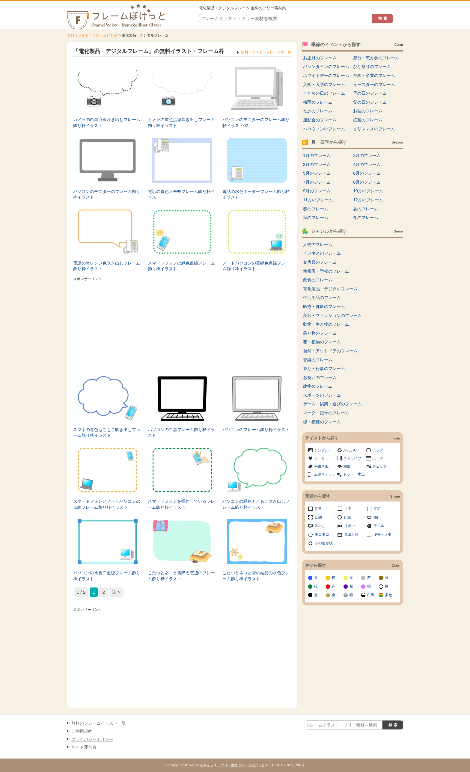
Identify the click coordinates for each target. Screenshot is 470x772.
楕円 (377, 517)
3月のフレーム (317, 164)
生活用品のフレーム (322, 297)
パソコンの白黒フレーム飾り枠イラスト (181, 432)
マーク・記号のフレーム (326, 412)
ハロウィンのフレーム (324, 128)
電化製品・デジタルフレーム (330, 288)
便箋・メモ (382, 534)
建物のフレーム (317, 386)
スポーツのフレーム (322, 395)
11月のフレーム (318, 199)
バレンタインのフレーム (326, 66)
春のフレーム (315, 208)
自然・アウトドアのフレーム (330, 350)
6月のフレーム (367, 173)
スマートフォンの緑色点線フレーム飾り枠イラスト (181, 266)
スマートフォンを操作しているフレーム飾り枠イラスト (181, 504)
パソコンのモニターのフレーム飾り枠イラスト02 (256, 122)
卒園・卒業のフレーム (374, 75)
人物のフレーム (317, 244)
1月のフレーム (317, 155)
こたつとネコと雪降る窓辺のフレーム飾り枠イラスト (181, 575)
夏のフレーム (365, 208)
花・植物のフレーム (322, 341)
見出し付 (351, 534)
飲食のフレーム (317, 279)
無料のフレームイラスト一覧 (98, 723)
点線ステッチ (325, 474)
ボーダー (379, 458)
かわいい (350, 450)
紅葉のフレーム (367, 119)
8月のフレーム (367, 182)
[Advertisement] (182, 325)
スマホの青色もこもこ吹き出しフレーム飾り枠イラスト (106, 432)
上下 (347, 509)
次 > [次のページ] (116, 592)
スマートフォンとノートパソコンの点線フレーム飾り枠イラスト (106, 504)
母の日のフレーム (370, 93)
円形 (347, 517)
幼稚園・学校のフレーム (326, 271)
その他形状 (324, 543)
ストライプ (352, 458)
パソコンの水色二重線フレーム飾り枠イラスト (106, 575)
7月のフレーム (317, 182)
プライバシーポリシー (92, 739)
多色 (388, 595)
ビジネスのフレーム (322, 253)
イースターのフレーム (374, 84)
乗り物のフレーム (320, 333)
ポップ (377, 450)
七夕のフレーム (317, 110)
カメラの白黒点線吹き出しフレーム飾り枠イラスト (106, 122)
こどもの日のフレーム (324, 93)
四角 (318, 509)
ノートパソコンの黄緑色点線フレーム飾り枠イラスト (256, 266)
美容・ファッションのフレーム (332, 315)
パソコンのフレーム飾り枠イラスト (256, 429)
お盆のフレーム (367, 110)
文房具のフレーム (320, 262)
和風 (346, 466)
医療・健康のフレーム (324, 306)
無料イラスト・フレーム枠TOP (92, 35)
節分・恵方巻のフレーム (376, 57)
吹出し (320, 526)
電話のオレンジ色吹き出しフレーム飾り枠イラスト (106, 266)
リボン (349, 526)
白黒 (370, 595)
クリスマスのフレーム (374, 128)
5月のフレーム (317, 173)
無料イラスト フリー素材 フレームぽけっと (232, 765)
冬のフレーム (365, 217)
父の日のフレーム (370, 102)
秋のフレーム (315, 217)
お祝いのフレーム (320, 377)
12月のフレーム (368, 199)
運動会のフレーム (320, 119)
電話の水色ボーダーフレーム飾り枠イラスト (256, 194)
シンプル (321, 450)
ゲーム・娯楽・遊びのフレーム (332, 403)
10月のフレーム (368, 190)
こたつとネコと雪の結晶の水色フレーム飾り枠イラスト (256, 575)
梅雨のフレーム (317, 102)
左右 (377, 509)
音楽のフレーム (317, 359)
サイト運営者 (84, 747)
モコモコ (322, 534)
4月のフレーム (367, 164)
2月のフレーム (367, 155)
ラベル (378, 526)
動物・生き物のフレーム (326, 324)
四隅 (318, 517)
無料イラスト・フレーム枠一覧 (266, 52)
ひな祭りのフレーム (372, 66)
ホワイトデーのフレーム (326, 75)
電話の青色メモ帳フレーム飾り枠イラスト (181, 194)
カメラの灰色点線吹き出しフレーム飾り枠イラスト (181, 122)
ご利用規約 (81, 731)
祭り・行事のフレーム (324, 368)
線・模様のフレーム (322, 421)
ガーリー (321, 458)
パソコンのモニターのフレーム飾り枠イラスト (106, 194)
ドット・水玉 (354, 474)
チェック (379, 466)
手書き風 (321, 466)
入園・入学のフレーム (324, 84)
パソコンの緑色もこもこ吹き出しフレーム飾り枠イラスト (256, 504)
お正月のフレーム (320, 57)
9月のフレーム (317, 190)
